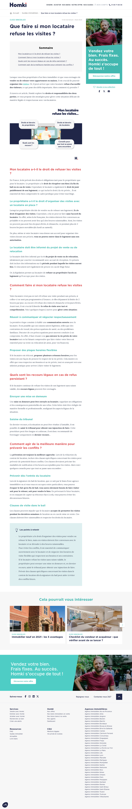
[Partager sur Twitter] (104, 91)
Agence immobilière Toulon (94, 792)
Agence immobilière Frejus (94, 740)
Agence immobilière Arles (94, 714)
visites (26, 84)
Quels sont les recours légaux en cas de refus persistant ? (42, 61)
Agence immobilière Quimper (95, 782)
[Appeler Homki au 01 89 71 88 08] (115, 5)
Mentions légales (53, 731)
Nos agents (51, 719)
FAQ (11, 731)
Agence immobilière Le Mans (95, 750)
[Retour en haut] (119, 697)
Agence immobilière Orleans (95, 775)
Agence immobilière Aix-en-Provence (98, 711)
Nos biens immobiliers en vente (58, 714)
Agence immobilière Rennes (95, 784)
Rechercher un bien (17, 719)
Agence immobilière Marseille (95, 757)
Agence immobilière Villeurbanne (97, 796)
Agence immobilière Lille (94, 753)
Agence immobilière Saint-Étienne (97, 789)
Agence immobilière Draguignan (96, 738)
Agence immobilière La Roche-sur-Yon (99, 748)
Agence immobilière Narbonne (96, 767)
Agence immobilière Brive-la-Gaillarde (98, 728)
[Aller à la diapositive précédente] (9, 625)
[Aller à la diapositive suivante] (122, 625)
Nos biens (66, 5)
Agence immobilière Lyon (94, 755)
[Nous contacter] (108, 91)
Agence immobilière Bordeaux (96, 723)
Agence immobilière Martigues (96, 760)
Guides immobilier (16, 734)
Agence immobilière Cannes (95, 731)
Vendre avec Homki (17, 711)
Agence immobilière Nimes (94, 772)
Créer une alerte (16, 721)
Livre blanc (14, 739)
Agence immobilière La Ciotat (95, 745)
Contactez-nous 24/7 (102, 697)
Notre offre (77, 5)
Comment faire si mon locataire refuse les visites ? (39, 57)
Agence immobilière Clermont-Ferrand (99, 733)
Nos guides (88, 5)
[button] (5, 805)
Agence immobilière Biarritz (95, 721)
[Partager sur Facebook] (99, 91)
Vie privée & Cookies (54, 734)
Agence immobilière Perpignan (96, 779)
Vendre (49, 5)
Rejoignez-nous (82, 697)
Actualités (13, 736)
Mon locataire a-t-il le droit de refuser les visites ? (39, 54)
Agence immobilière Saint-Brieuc (97, 787)
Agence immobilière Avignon (95, 716)
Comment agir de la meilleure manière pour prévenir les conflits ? (46, 65)
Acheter (57, 5)
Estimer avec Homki (17, 714)
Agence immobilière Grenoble (95, 743)
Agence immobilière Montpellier (96, 762)
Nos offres (51, 711)
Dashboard (51, 721)
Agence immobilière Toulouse (95, 794)
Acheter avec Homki (17, 716)
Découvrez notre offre (104, 76)
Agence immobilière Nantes (95, 765)
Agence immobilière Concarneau (96, 736)
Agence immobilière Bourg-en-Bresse (98, 726)
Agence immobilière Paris (94, 777)
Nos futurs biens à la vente (57, 716)
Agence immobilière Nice (94, 770)
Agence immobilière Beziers (95, 719)
